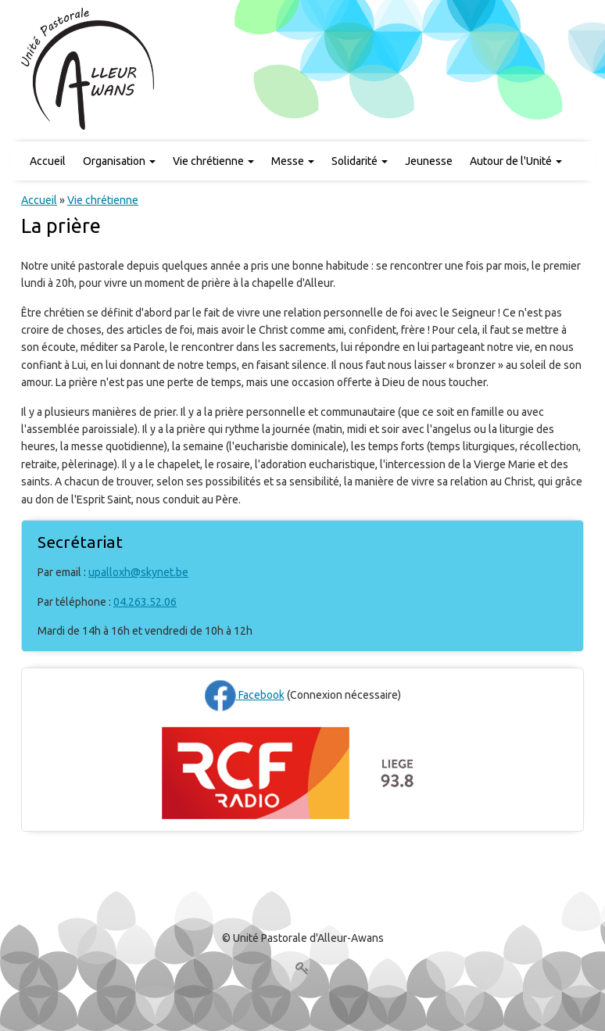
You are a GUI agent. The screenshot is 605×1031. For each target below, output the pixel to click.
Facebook (245, 695)
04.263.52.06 (145, 602)
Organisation (119, 161)
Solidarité (359, 161)
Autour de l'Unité (516, 161)
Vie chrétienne (213, 161)
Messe (292, 161)
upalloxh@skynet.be (138, 572)
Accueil (48, 161)
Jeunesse (429, 161)
